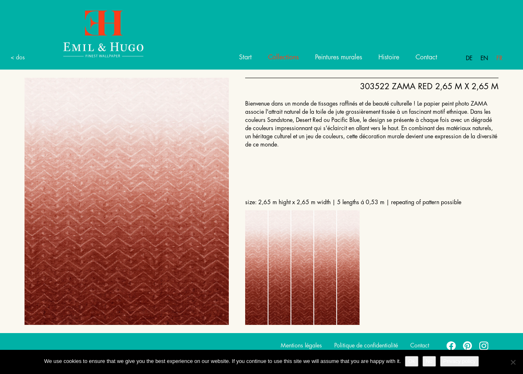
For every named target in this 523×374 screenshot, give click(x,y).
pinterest (468, 345)
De (469, 58)
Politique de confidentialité (366, 345)
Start (245, 57)
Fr (499, 58)
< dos (18, 57)
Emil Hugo (94, 33)
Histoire (388, 57)
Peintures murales (338, 57)
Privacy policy (459, 361)
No (429, 361)
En (484, 58)
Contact (426, 57)
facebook (451, 345)
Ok (411, 361)
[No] (513, 362)
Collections (283, 57)
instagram (484, 345)
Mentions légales (301, 345)
